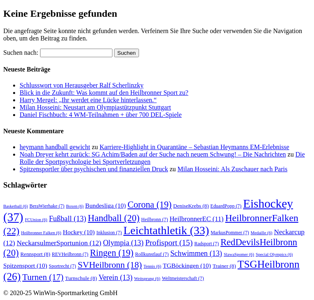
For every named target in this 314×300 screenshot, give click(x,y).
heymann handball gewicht (55, 146)
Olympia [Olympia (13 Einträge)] (123, 243)
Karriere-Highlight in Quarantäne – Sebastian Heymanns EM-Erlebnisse (194, 146)
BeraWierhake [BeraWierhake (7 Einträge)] (46, 206)
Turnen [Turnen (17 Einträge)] (42, 277)
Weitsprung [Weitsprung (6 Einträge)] (147, 278)
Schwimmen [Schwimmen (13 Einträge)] (196, 253)
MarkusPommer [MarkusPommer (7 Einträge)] (230, 232)
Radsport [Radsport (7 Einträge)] (206, 243)
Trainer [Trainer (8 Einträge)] (224, 266)
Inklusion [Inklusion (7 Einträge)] (109, 232)
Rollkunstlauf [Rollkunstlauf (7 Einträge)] (152, 254)
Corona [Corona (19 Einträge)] (150, 204)
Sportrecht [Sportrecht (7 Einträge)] (62, 266)
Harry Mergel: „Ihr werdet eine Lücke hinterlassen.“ (88, 99)
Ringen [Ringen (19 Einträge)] (111, 253)
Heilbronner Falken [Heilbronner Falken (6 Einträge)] (41, 233)
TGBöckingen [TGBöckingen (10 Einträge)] (187, 265)
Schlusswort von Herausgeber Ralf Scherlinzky (82, 85)
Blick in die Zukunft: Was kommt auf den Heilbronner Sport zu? (104, 92)
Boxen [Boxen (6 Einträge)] (74, 206)
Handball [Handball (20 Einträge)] (114, 218)
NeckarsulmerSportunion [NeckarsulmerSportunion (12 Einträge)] (59, 243)
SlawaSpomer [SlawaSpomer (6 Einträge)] (239, 254)
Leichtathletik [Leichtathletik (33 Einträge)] (166, 230)
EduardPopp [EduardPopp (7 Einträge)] (226, 206)
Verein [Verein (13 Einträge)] (115, 277)
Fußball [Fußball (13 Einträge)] (67, 219)
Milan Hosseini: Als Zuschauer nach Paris (232, 169)
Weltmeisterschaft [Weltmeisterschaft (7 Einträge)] (183, 278)
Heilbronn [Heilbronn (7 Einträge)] (154, 219)
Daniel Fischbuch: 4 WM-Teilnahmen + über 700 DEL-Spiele (101, 114)
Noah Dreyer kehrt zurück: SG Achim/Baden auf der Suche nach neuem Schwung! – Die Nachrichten (153, 154)
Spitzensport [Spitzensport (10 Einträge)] (25, 265)
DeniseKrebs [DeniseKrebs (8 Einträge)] (191, 206)
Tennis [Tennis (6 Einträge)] (152, 266)
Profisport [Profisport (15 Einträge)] (169, 242)
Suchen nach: (20, 52)
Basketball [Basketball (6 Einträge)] (15, 206)
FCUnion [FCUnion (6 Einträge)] (36, 219)
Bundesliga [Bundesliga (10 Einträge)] (105, 205)
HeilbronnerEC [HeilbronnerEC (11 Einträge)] (197, 219)
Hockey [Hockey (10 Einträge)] (79, 231)
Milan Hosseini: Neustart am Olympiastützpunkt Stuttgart (95, 107)
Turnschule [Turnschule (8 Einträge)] (81, 278)
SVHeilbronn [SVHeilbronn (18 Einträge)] (110, 265)
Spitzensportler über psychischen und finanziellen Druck (94, 169)
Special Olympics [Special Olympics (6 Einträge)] (274, 254)
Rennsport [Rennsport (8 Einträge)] (35, 254)
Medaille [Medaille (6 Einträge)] (261, 233)
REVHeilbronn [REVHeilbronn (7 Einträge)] (70, 254)
